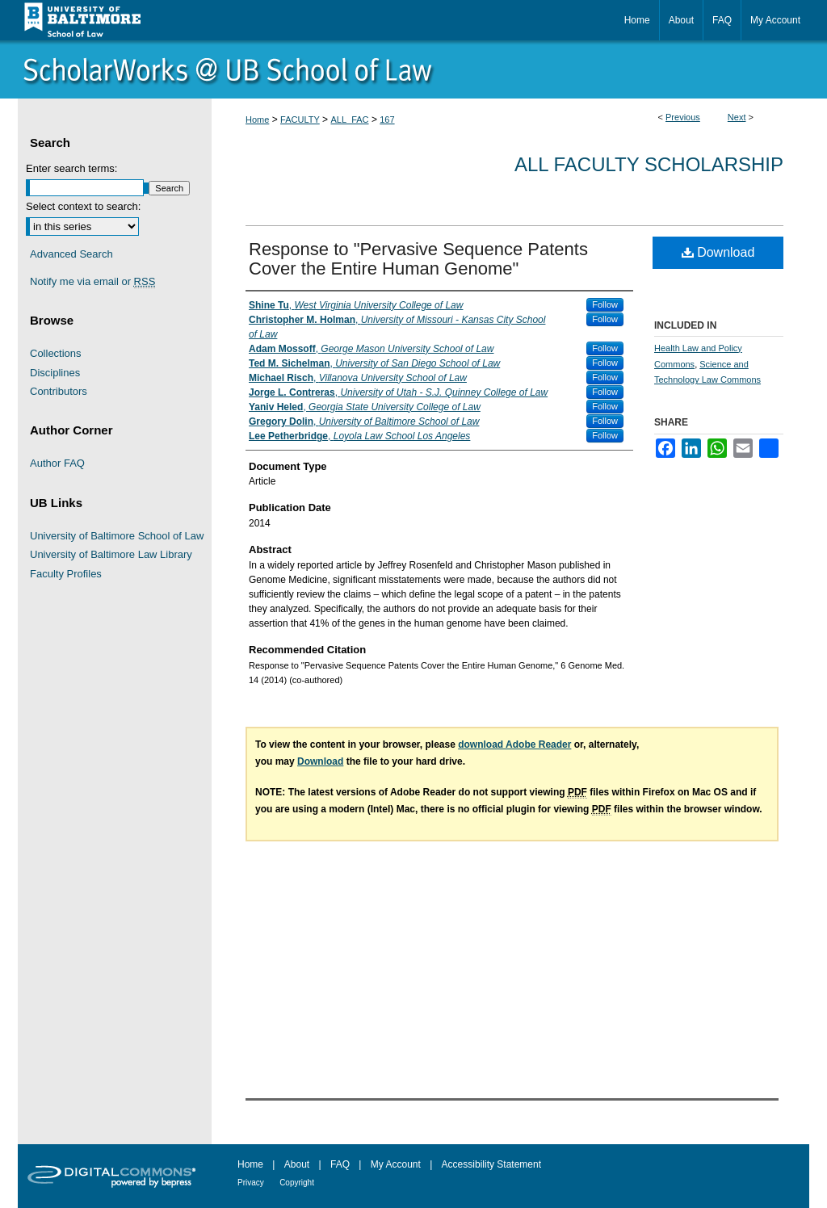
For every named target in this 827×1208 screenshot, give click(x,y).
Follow (605, 304)
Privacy (250, 1182)
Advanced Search (71, 254)
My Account (396, 1164)
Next (737, 117)
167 (387, 119)
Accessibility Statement (491, 1164)
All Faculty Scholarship (648, 164)
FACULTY (300, 119)
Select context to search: (83, 206)
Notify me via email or (92, 281)
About (296, 1164)
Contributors (58, 391)
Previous (682, 117)
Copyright (296, 1182)
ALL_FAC (349, 119)
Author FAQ (57, 463)
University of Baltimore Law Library (111, 554)
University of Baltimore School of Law (117, 536)
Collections (56, 353)
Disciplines (55, 373)
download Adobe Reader (514, 744)
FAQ (340, 1164)
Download (718, 252)
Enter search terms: (71, 168)
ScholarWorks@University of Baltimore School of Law (413, 69)
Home (257, 119)
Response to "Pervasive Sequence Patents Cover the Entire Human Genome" (418, 259)
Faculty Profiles (66, 574)
